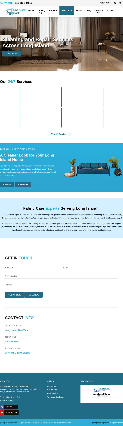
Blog (89, 10)
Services (67, 10)
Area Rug (42, 11)
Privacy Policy (52, 393)
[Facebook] (115, 3)
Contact (111, 10)
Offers (79, 10)
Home (31, 10)
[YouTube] (120, 3)
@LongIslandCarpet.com (8, 423)
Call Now (12, 54)
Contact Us (51, 386)
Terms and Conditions (55, 397)
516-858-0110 (11, 341)
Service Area (99, 11)
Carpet (53, 10)
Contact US (23, 184)
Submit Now (14, 295)
